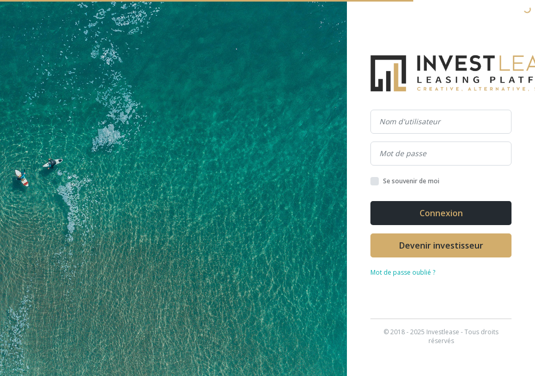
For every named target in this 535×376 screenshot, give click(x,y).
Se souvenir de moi (411, 181)
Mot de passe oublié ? (402, 272)
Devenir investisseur (441, 245)
